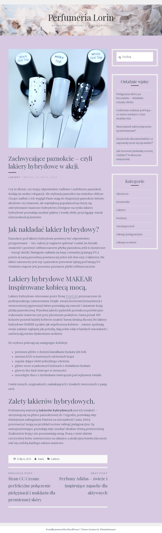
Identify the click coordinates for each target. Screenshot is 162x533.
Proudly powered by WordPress (62, 529)
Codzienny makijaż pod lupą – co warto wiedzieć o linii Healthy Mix (134, 114)
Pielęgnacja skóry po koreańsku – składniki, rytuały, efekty (130, 98)
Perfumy (121, 218)
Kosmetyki (123, 201)
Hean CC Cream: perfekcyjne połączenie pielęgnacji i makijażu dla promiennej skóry (33, 486)
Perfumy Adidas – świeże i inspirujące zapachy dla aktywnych (82, 483)
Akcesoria (122, 193)
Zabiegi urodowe (126, 242)
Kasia (41, 459)
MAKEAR (72, 296)
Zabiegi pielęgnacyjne (129, 234)
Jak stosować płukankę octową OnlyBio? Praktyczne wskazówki (134, 155)
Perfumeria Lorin (81, 17)
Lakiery (14, 177)
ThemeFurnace (108, 529)
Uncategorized (125, 226)
